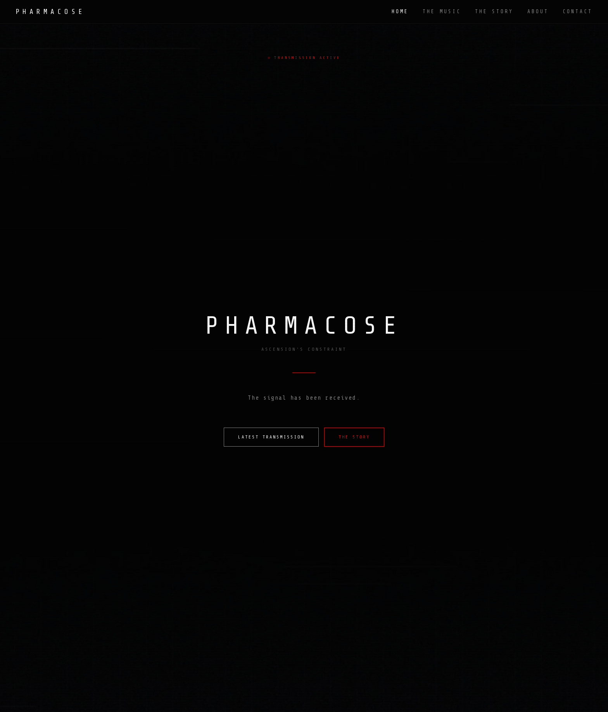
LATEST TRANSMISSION (271, 437)
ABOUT (538, 11)
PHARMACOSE (50, 12)
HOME (400, 11)
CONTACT (577, 11)
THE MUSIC (442, 11)
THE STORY (494, 11)
